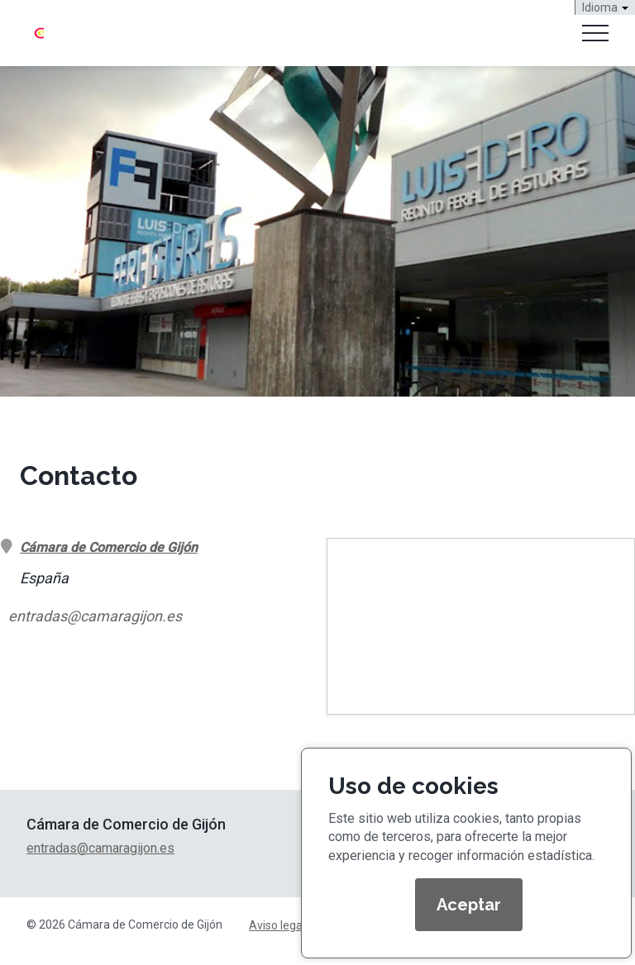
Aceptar (469, 905)
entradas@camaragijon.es (95, 616)
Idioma (605, 7)
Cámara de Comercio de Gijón (109, 547)
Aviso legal (277, 925)
